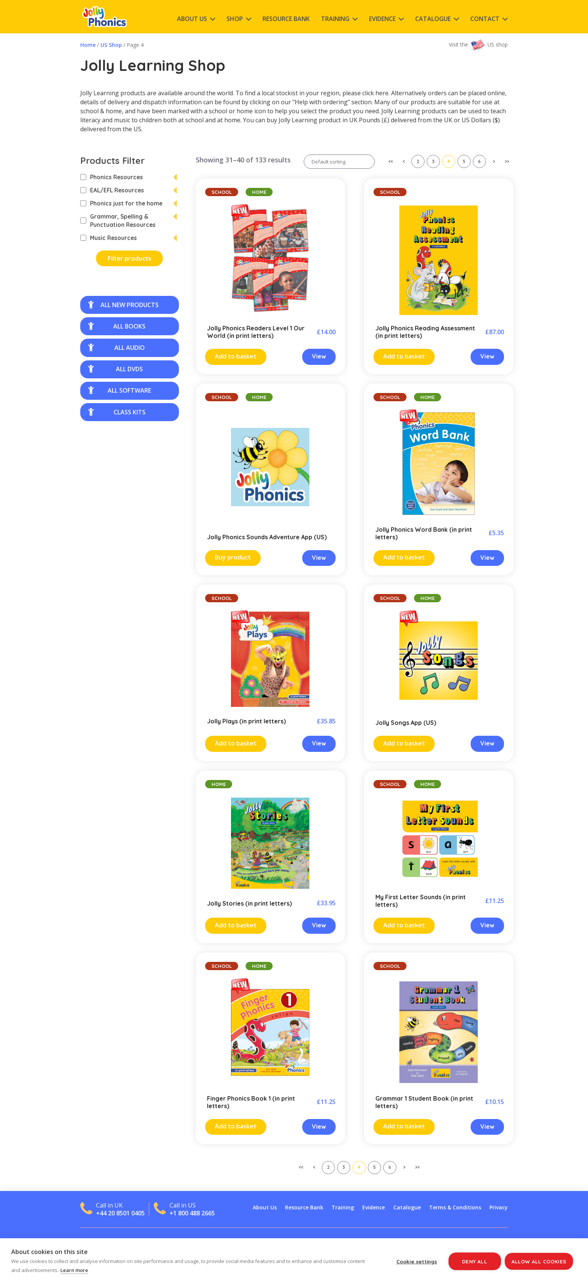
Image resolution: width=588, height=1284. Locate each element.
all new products (123, 305)
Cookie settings (416, 1261)
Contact (485, 19)
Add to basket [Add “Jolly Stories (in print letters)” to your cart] (235, 925)
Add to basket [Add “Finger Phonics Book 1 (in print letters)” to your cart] (235, 1126)
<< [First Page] (390, 161)
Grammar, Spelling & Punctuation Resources (118, 220)
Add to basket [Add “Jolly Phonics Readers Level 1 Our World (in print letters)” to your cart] (235, 356)
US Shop (111, 44)
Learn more (74, 1270)
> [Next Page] (494, 161)
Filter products (129, 258)
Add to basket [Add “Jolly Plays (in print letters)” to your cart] (235, 743)
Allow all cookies (539, 1261)
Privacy (498, 1207)
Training (335, 19)
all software (119, 390)
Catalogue (433, 19)
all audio (116, 348)
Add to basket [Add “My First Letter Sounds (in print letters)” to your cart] (404, 925)
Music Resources (108, 238)
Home (88, 44)
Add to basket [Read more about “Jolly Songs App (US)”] (404, 743)
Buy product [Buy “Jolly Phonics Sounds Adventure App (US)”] (233, 557)
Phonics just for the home (121, 203)
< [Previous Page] (404, 161)
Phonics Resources (111, 177)
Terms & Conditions (455, 1207)
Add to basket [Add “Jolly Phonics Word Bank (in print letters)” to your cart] (404, 557)
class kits (117, 412)
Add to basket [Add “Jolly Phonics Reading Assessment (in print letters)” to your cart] (404, 356)
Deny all (474, 1261)
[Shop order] (339, 161)
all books (117, 326)
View (319, 356)
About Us (192, 19)
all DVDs (115, 369)
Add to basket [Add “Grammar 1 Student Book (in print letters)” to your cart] (404, 1126)
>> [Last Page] (507, 161)
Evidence (382, 19)
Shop (234, 19)
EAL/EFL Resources (112, 190)
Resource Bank (286, 19)
